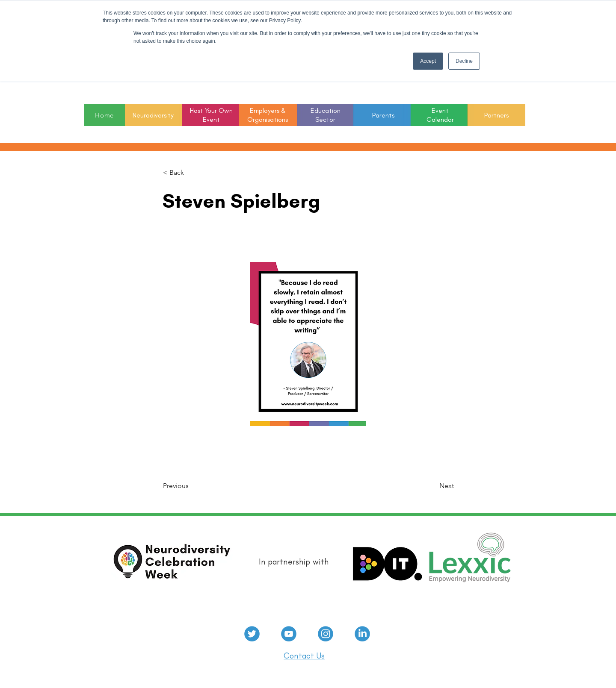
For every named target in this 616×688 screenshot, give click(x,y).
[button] (325, 115)
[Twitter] (252, 633)
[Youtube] (288, 633)
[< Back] (191, 172)
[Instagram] (325, 633)
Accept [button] (428, 61)
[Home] (104, 115)
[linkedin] (362, 633)
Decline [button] (464, 61)
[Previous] (191, 486)
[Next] (432, 486)
